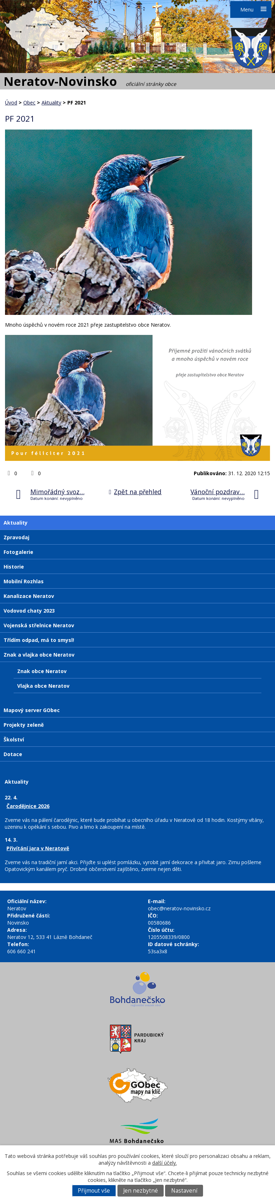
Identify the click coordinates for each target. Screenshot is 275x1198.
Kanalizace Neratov (29, 596)
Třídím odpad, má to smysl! (39, 640)
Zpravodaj (16, 537)
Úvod (11, 102)
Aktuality (51, 102)
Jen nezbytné (140, 1190)
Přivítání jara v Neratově (37, 848)
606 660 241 (21, 951)
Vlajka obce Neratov (43, 685)
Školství (14, 739)
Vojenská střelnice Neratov (39, 625)
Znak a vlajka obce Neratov (39, 654)
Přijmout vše (94, 1190)
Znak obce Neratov (42, 671)
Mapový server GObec (32, 710)
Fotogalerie (18, 552)
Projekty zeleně (24, 724)
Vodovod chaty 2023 (29, 610)
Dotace (13, 754)
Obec (29, 102)
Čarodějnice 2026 (27, 806)
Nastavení (184, 1190)
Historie (14, 566)
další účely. (164, 1162)
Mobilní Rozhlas (24, 581)
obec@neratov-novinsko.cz (179, 908)
